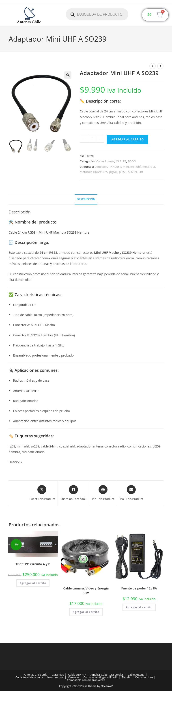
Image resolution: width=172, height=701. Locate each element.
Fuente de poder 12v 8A (139, 588)
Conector (101, 167)
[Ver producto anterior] (152, 66)
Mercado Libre (144, 677)
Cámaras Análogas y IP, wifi (101, 677)
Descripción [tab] (86, 199)
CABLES (121, 161)
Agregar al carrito (127, 139)
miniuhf (135, 167)
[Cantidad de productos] (92, 139)
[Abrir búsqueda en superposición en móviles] (97, 14)
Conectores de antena (29, 677)
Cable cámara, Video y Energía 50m (86, 590)
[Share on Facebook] (73, 493)
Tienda (126, 677)
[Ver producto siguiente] (160, 66)
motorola (148, 167)
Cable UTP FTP (77, 675)
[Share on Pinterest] (103, 493)
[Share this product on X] (42, 493)
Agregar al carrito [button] (33, 583)
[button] (67, 75)
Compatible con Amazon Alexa (86, 680)
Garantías (58, 675)
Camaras (73, 677)
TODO (132, 161)
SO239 (132, 172)
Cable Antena (105, 161)
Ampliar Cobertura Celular (106, 675)
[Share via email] (131, 493)
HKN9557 (114, 167)
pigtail (113, 172)
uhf (140, 172)
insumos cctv (55, 677)
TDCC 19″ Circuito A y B (32, 564)
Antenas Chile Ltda (35, 675)
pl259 (123, 172)
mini (126, 167)
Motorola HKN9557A (94, 172)
